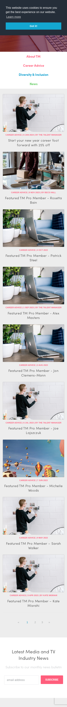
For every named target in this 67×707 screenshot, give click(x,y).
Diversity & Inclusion (33, 74)
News (34, 84)
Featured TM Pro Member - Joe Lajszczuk (33, 430)
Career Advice (33, 65)
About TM (33, 56)
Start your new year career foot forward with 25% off (33, 142)
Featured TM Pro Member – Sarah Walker (33, 545)
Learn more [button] (13, 16)
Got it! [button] (33, 26)
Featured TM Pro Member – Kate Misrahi (33, 603)
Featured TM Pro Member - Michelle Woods (33, 488)
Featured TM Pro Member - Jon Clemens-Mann (33, 372)
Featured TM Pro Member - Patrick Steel (33, 257)
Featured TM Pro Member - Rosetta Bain (33, 200)
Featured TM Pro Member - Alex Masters (33, 315)
